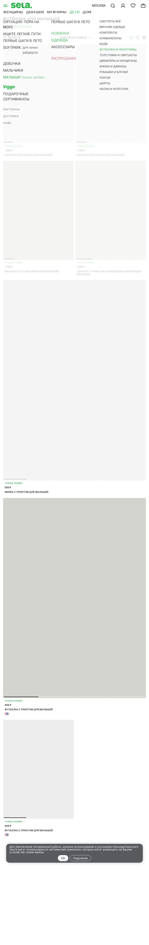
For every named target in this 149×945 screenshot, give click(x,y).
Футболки (22, 27)
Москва (99, 5)
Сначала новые (75, 37)
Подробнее (80, 858)
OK (63, 858)
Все (6, 27)
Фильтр (12, 37)
